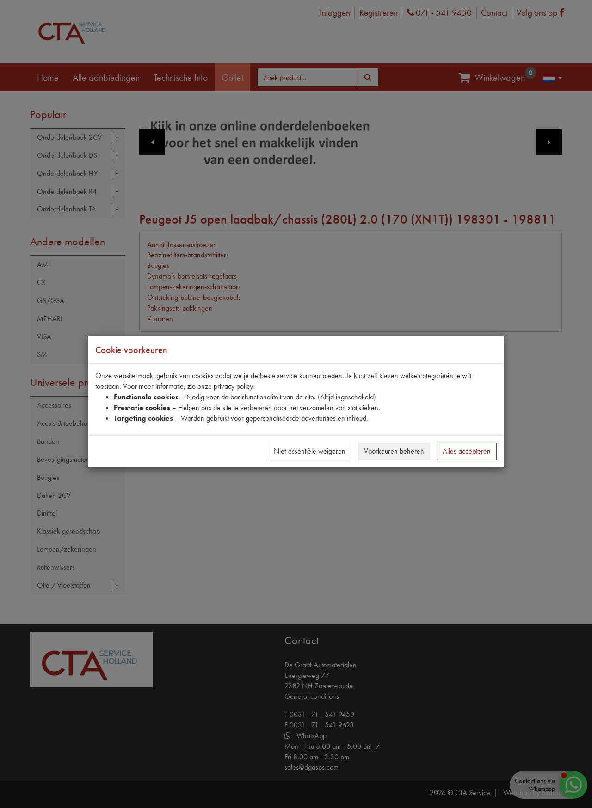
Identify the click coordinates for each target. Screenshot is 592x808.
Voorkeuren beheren (394, 451)
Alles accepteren (467, 451)
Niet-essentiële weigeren (309, 451)
